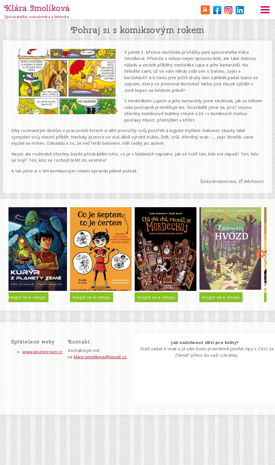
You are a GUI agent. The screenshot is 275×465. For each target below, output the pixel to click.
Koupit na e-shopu (66, 297)
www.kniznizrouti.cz (42, 351)
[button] (68, 81)
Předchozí (14, 254)
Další (261, 254)
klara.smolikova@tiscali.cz (100, 356)
